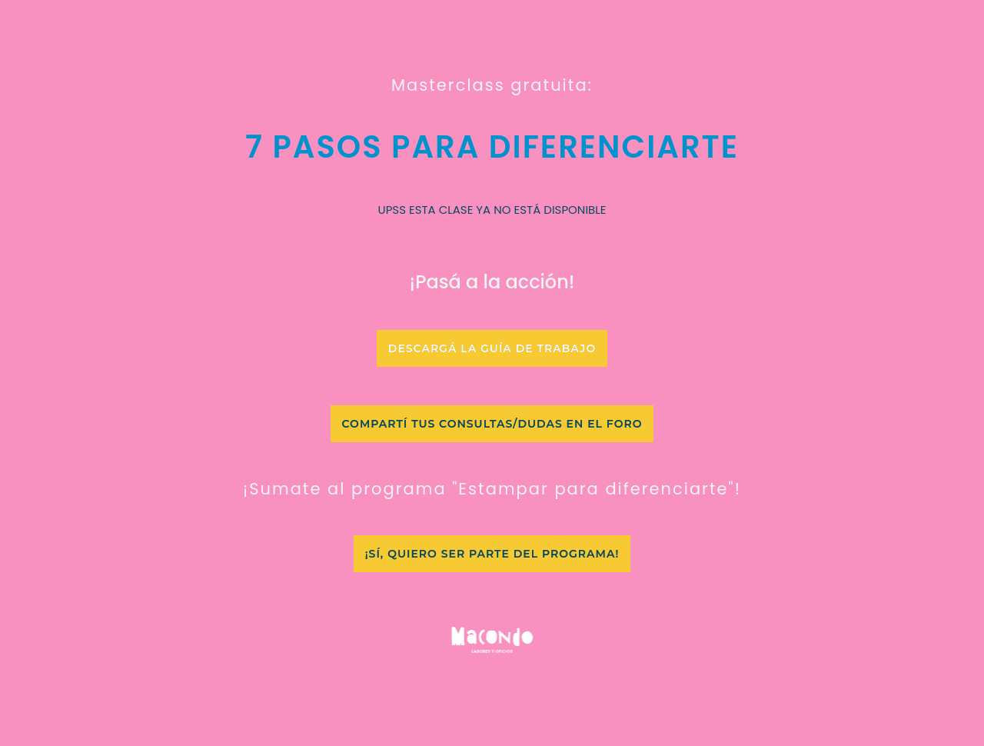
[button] (492, 348)
